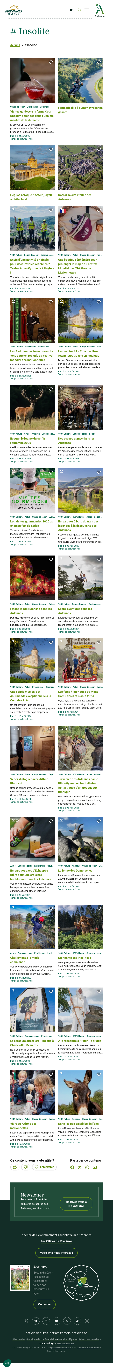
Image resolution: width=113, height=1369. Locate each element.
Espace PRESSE (60, 1350)
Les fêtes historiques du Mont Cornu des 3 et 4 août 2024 (79, 704)
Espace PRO (79, 1350)
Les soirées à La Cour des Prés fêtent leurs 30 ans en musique (78, 359)
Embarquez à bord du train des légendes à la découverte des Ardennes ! (80, 534)
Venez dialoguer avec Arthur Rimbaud (31, 789)
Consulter (44, 1321)
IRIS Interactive (65, 1360)
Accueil (15, 45)
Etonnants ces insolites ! (76, 970)
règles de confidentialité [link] (60, 1365)
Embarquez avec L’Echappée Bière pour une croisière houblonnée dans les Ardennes (32, 885)
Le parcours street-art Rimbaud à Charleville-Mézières (27, 1057)
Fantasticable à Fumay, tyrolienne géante (75, 110)
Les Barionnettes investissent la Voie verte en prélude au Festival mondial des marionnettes (31, 361)
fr (72, 11)
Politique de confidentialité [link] (42, 1356)
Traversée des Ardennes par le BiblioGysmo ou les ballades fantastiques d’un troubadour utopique (79, 793)
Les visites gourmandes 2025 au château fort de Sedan (32, 532)
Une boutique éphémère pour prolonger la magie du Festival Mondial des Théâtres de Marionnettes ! (80, 270)
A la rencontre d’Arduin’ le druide (77, 1055)
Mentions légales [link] (67, 1356)
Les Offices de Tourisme (56, 1258)
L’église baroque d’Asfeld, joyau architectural (29, 201)
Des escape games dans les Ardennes (79, 449)
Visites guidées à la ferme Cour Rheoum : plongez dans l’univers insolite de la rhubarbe (32, 117)
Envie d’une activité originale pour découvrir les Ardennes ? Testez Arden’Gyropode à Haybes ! (32, 270)
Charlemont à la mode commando (27, 972)
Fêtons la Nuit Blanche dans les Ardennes (31, 619)
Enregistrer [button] (44, 1184)
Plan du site (18, 1356)
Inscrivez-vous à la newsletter (76, 1221)
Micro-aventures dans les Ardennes (77, 619)
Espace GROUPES (37, 1350)
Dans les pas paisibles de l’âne (77, 1143)
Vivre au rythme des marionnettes (25, 1143)
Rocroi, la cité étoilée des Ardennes (77, 201)
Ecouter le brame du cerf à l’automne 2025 (30, 449)
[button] (50, 62)
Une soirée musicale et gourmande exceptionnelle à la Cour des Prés (31, 704)
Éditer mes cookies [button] (89, 1356)
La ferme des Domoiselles (78, 879)
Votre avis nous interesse (56, 1269)
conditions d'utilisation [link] (87, 1365)
